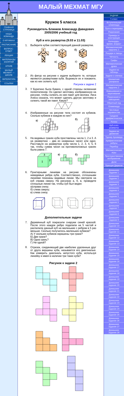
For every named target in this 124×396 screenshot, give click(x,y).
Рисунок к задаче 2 (85, 84)
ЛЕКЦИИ (8, 55)
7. (26, 222)
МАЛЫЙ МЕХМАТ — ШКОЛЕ (8, 72)
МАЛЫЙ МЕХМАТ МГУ (71, 6)
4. (26, 112)
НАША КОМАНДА (9, 35)
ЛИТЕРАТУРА (9, 79)
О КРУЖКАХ (9, 40)
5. (26, 138)
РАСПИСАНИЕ (9, 44)
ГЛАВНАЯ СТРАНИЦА (8, 28)
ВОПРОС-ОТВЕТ (9, 50)
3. (26, 89)
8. (26, 247)
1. (26, 45)
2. (26, 75)
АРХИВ (8, 66)
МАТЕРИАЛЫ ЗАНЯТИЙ (8, 60)
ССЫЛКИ (8, 83)
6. (26, 172)
